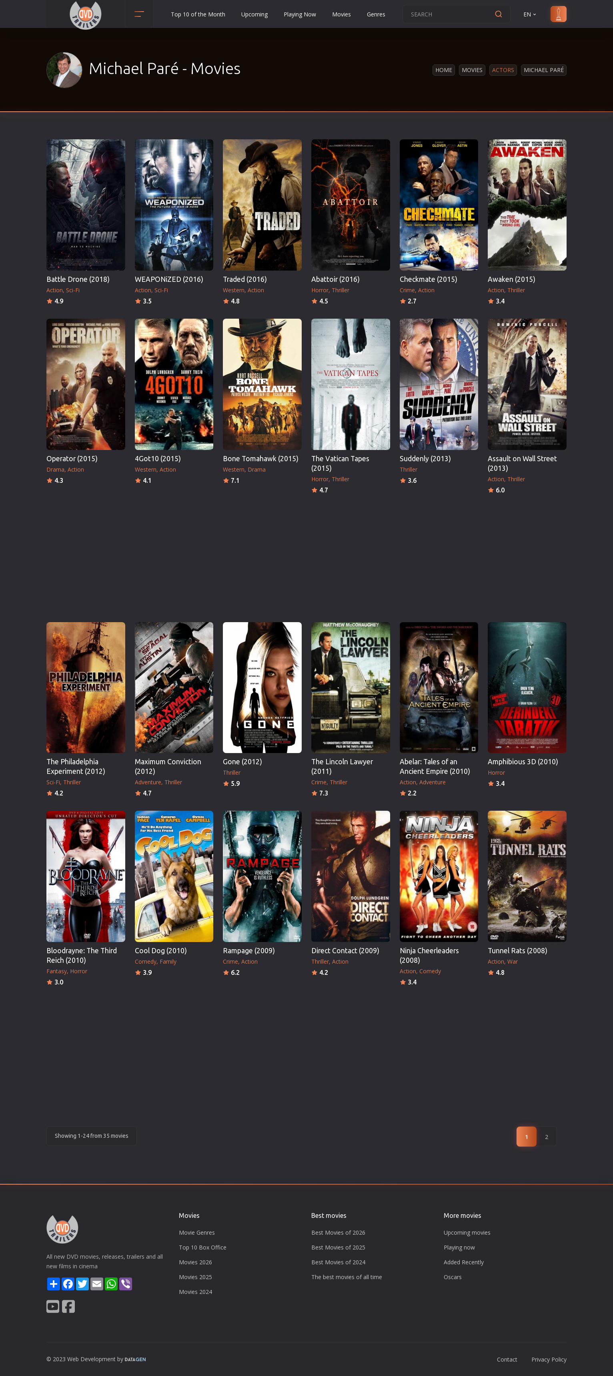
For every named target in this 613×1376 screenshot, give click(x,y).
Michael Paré (544, 70)
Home (443, 70)
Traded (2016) (245, 279)
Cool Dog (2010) (161, 950)
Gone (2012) (242, 761)
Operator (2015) (72, 458)
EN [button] (530, 14)
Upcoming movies (467, 1232)
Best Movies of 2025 (338, 1247)
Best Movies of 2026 (338, 1232)
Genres (376, 14)
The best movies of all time (346, 1277)
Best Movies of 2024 (338, 1262)
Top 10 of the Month (198, 14)
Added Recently (464, 1262)
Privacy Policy (549, 1359)
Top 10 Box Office (202, 1247)
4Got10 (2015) (158, 458)
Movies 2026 (195, 1262)
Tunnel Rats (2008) (517, 950)
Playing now (459, 1247)
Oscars (453, 1277)
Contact (507, 1359)
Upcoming (254, 14)
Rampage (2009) (249, 950)
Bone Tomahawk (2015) (260, 458)
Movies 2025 (195, 1277)
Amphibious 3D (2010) (523, 761)
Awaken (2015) (511, 279)
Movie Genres (197, 1232)
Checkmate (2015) (428, 279)
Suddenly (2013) (425, 458)
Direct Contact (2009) (345, 950)
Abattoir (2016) (335, 279)
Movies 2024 (195, 1292)
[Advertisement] (306, 556)
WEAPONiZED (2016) (169, 279)
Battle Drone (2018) (78, 279)
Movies (341, 14)
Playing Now (300, 14)
